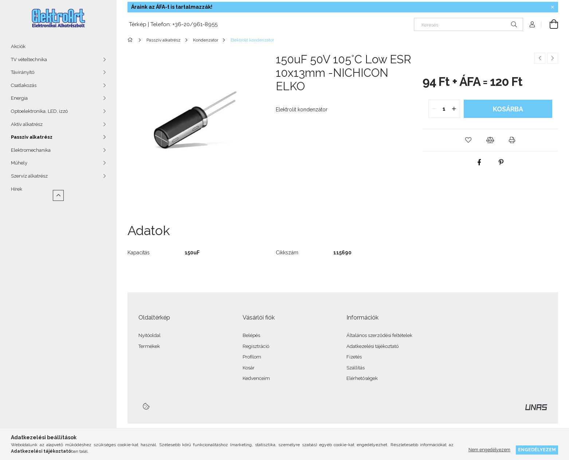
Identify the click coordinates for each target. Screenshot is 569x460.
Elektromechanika (31, 150)
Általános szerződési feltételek (379, 335)
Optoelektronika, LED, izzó (39, 111)
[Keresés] (468, 24)
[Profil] (532, 24)
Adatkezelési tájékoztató (372, 346)
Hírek (16, 189)
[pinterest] (501, 162)
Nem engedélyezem (489, 449)
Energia (19, 98)
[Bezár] (552, 7)
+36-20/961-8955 (194, 24)
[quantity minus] (434, 109)
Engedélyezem (537, 449)
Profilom (252, 357)
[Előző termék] (539, 58)
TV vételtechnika (29, 59)
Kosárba (508, 109)
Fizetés (354, 357)
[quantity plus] (454, 109)
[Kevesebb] (58, 195)
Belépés (251, 335)
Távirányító (22, 72)
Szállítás (355, 367)
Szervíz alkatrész (29, 176)
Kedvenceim (256, 378)
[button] (468, 140)
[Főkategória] (131, 40)
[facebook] (479, 162)
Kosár (249, 367)
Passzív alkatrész (31, 137)
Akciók (18, 46)
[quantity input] (444, 109)
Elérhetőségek (362, 378)
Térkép (136, 24)
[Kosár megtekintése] (549, 24)
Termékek (149, 346)
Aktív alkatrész (27, 124)
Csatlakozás (23, 85)
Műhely (19, 163)
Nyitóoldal (149, 335)
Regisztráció (256, 346)
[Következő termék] (552, 58)
